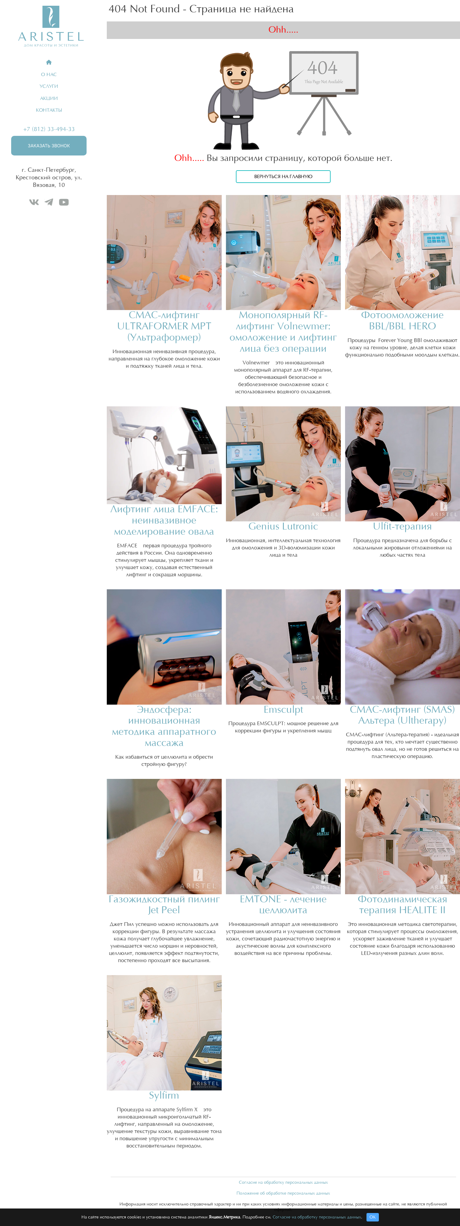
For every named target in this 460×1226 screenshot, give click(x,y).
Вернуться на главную (283, 176)
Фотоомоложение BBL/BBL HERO (402, 321)
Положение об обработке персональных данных (283, 1193)
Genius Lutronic (283, 526)
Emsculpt (283, 709)
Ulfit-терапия (402, 526)
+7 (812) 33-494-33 (49, 129)
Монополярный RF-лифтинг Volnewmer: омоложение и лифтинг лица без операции (283, 332)
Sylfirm (164, 1095)
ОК (373, 1217)
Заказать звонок (49, 145)
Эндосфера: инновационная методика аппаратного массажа (164, 726)
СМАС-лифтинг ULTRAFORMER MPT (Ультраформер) (164, 326)
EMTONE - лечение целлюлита (283, 905)
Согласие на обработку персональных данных (283, 1182)
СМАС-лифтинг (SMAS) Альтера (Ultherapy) (402, 715)
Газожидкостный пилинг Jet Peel (164, 905)
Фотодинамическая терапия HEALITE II (402, 905)
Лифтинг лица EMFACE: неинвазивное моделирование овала (164, 520)
